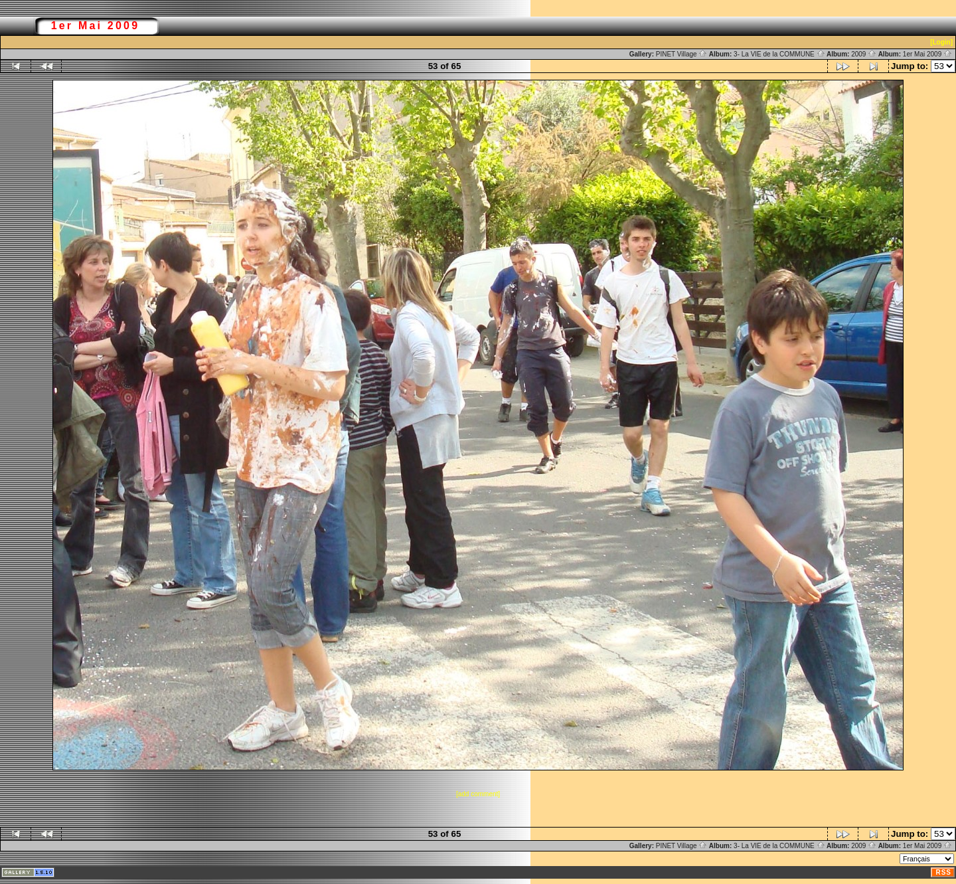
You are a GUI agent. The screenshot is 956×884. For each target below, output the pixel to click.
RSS (943, 872)
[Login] (941, 42)
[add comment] (478, 794)
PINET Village (682, 54)
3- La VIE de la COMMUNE (779, 54)
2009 (863, 54)
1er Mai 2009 (927, 54)
